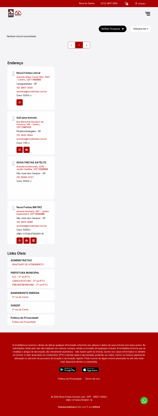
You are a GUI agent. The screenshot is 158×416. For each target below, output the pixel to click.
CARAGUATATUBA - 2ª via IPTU (28, 280)
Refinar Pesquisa (112, 28)
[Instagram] (20, 102)
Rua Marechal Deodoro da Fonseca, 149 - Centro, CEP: (30, 124)
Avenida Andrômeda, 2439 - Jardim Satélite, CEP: (32, 167)
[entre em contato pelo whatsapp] (142, 400)
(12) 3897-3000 (25, 87)
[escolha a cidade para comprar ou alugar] (140, 4)
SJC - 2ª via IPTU (21, 276)
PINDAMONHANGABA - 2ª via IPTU (30, 284)
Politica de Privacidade (24, 322)
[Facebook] (26, 150)
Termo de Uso (92, 378)
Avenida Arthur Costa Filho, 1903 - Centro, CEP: (33, 78)
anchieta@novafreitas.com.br (32, 91)
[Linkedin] (33, 240)
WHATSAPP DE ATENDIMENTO (28, 264)
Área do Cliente (87, 3)
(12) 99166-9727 (25, 177)
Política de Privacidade (70, 378)
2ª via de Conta (20, 297)
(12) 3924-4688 (25, 222)
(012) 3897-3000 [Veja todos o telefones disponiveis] (109, 3)
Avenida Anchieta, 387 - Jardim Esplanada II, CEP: (33, 212)
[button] (126, 3)
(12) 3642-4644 (25, 135)
